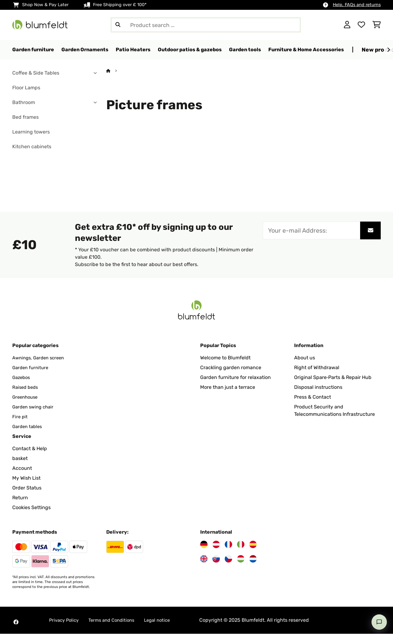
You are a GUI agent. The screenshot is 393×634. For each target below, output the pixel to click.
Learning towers (31, 132)
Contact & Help (29, 449)
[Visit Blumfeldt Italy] (240, 544)
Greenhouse (26, 397)
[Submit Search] (117, 25)
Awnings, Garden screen (40, 358)
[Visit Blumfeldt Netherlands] (253, 559)
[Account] (347, 24)
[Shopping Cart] (376, 24)
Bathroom (23, 103)
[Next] (388, 50)
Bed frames (25, 117)
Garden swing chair (34, 407)
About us (304, 358)
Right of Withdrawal (316, 368)
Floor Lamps (26, 88)
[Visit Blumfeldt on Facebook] (16, 622)
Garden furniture (31, 368)
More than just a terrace (227, 387)
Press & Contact (312, 397)
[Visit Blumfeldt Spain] (253, 544)
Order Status (26, 488)
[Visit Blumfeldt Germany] (204, 544)
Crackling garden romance (230, 368)
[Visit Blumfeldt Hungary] (240, 559)
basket (20, 459)
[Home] (114, 71)
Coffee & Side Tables (35, 73)
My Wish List (26, 478)
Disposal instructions (318, 387)
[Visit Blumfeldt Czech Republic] (228, 559)
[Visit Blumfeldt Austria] (216, 544)
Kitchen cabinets (31, 147)
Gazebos (22, 378)
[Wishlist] (361, 24)
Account (22, 468)
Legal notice (165, 620)
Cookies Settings (31, 508)
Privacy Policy (65, 620)
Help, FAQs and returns (357, 4)
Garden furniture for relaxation (235, 378)
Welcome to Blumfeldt (225, 358)
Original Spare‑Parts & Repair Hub (333, 378)
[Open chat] (379, 622)
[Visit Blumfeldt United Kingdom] (204, 559)
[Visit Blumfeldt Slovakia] (216, 559)
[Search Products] (206, 25)
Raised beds (26, 387)
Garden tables (28, 427)
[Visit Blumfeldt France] (228, 544)
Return (20, 498)
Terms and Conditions (116, 620)
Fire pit (20, 417)
